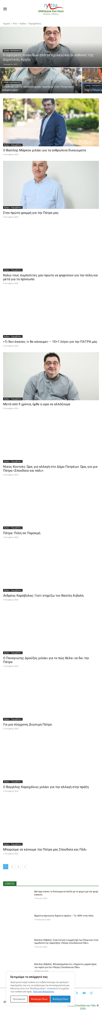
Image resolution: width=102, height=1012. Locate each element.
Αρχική (6, 23)
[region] (40, 989)
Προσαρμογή (19, 999)
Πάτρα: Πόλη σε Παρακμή (21, 533)
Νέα (15, 23)
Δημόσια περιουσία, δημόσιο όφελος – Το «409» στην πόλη (63, 915)
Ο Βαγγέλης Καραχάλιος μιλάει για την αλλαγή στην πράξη (46, 787)
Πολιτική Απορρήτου (43, 991)
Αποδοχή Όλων (60, 999)
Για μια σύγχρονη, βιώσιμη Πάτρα (27, 724)
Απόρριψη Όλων (39, 999)
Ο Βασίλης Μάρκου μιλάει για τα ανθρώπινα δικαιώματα (44, 150)
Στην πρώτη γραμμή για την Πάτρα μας (31, 213)
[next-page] (25, 866)
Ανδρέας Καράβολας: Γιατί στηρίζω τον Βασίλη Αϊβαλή (43, 595)
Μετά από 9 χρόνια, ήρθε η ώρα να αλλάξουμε (36, 404)
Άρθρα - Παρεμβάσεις (12, 51)
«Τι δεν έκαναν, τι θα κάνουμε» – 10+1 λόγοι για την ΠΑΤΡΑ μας (50, 342)
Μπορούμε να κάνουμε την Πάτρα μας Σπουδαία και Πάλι (45, 849)
